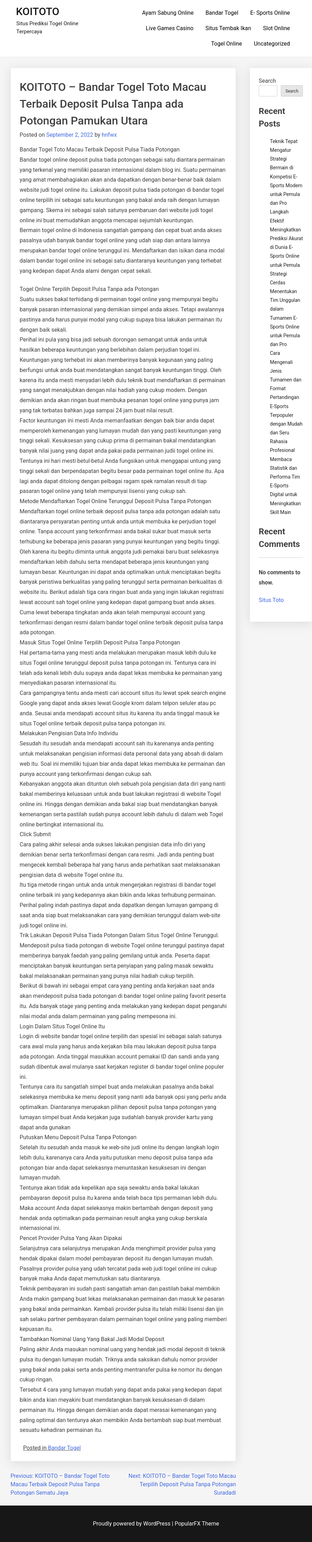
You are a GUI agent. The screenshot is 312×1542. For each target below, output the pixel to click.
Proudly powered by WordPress (132, 1523)
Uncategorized (272, 43)
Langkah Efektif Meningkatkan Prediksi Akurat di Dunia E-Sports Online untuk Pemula (286, 238)
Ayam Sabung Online (168, 12)
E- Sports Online (270, 12)
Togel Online (226, 43)
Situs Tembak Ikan (228, 28)
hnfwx (109, 134)
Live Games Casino (170, 28)
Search (267, 80)
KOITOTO (38, 11)
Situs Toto (271, 600)
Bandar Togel (221, 12)
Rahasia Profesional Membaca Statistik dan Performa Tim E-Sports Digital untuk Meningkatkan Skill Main (285, 477)
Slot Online (276, 28)
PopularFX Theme (197, 1523)
